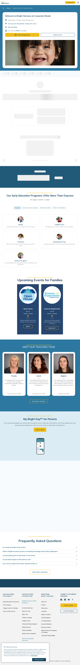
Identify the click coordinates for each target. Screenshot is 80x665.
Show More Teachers (38, 401)
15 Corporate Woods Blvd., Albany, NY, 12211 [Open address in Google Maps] (22, 23)
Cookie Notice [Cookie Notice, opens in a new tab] (34, 655)
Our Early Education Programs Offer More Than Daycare (40, 195)
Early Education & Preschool (11, 601)
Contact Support (68, 610)
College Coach (26, 621)
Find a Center (68, 605)
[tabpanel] (28, 309)
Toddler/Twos (59, 225)
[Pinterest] (72, 599)
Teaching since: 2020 (63, 393)
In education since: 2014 (38, 393)
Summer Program (21, 261)
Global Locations (46, 614)
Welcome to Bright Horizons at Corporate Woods (28, 16)
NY (3, 8)
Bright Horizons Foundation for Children (49, 631)
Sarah (39, 376)
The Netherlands (46, 621)
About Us (44, 601)
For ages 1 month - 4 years (40, 200)
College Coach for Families (10, 608)
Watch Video (40, 430)
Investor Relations (46, 624)
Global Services (26, 627)
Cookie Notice (49, 661)
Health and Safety (45, 208)
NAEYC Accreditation (59, 208)
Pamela (14, 376)
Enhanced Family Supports (29, 624)
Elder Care (25, 614)
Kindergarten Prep (59, 242)
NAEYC (18, 31)
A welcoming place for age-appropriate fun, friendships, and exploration (20, 263)
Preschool (20, 242)
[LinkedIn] (65, 599)
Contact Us (70, 2)
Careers (43, 605)
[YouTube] (68, 599)
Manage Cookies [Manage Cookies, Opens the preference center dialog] (39, 659)
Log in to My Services (9, 611)
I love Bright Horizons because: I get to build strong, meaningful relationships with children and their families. (14, 382)
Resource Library (46, 627)
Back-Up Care (26, 611)
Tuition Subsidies (27, 630)
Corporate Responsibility (48, 635)
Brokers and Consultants (29, 633)
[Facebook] (61, 599)
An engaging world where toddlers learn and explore (59, 226)
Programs (17, 208)
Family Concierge (27, 617)
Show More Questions (40, 572)
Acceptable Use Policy (59, 661)
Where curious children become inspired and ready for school (20, 244)
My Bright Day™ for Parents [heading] (40, 419)
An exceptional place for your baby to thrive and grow (20, 226)
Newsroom (44, 608)
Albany (8, 8)
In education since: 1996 (14, 393)
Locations (44, 611)
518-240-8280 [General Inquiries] (12, 27)
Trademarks (67, 661)
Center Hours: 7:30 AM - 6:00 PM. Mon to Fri (21, 20)
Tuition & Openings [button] (22, 35)
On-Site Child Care (27, 608)
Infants (20, 225)
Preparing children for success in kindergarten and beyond (59, 244)
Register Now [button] (57, 35)
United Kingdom (45, 617)
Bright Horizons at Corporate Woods (23, 8)
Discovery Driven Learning (30, 208)
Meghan (63, 376)
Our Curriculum (7, 605)
